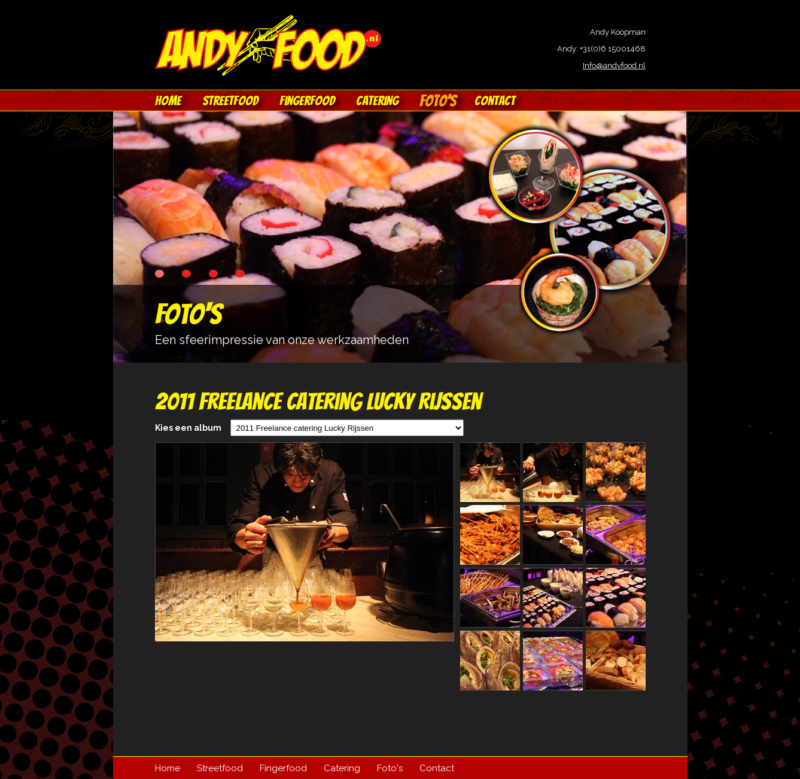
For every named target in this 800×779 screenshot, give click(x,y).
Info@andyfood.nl (614, 65)
